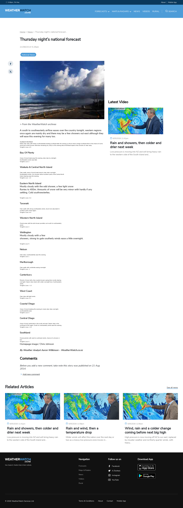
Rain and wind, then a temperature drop (82, 430)
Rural (155, 11)
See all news (172, 388)
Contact (110, 501)
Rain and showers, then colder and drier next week (135, 145)
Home (22, 32)
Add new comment (30, 374)
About (163, 2)
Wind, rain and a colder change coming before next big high (148, 430)
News (137, 11)
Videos (146, 11)
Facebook (114, 466)
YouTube (113, 480)
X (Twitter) (114, 471)
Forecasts (102, 11)
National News (28, 54)
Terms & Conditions (86, 501)
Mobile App (172, 2)
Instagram (114, 475)
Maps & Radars (121, 11)
